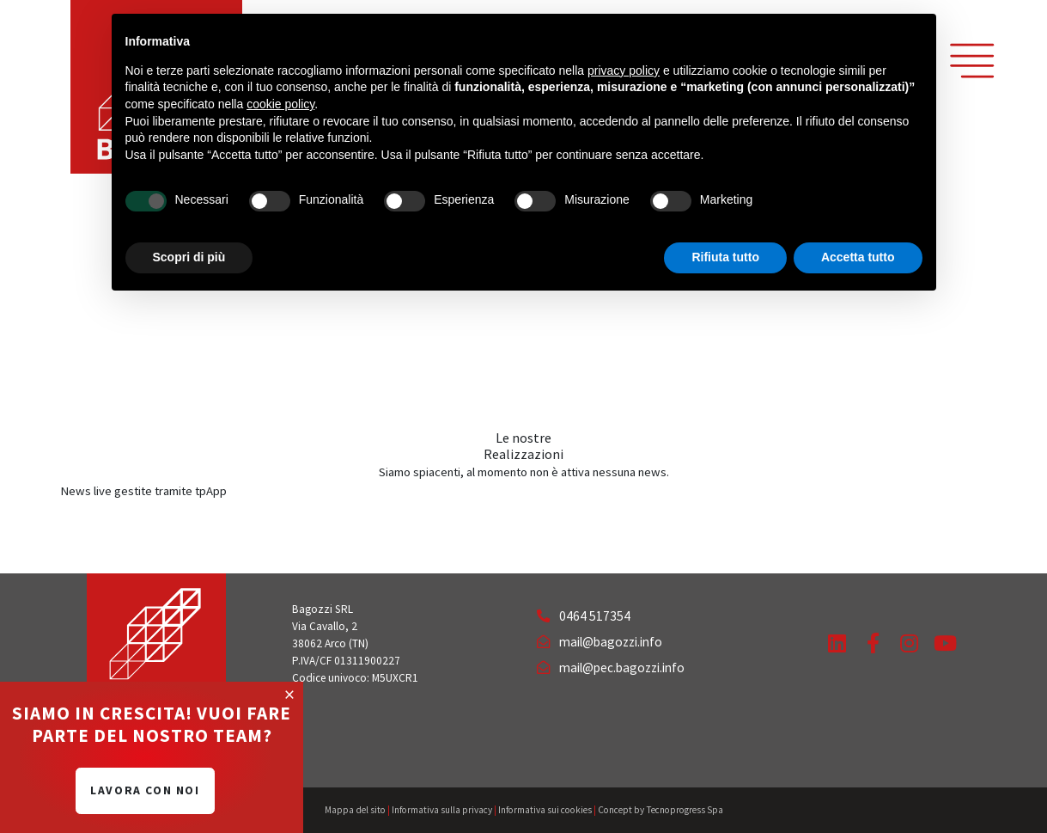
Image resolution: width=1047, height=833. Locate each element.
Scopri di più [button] (189, 257)
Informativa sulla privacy (442, 810)
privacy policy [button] (623, 70)
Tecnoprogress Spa (684, 810)
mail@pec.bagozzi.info (611, 667)
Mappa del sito (355, 810)
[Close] (289, 694)
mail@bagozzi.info (599, 642)
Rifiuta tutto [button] (725, 257)
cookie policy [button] (280, 104)
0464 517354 (583, 616)
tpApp (211, 491)
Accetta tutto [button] (858, 257)
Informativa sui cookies (545, 810)
